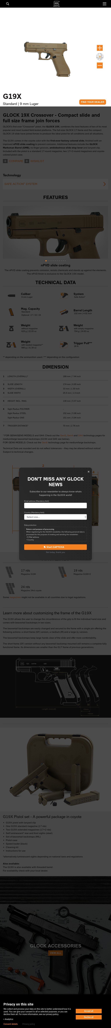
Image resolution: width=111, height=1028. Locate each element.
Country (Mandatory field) (34, 513)
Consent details (10, 1024)
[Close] (88, 471)
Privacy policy (28, 1024)
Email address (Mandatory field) (36, 501)
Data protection (30, 525)
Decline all (89, 1017)
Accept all (88, 1011)
